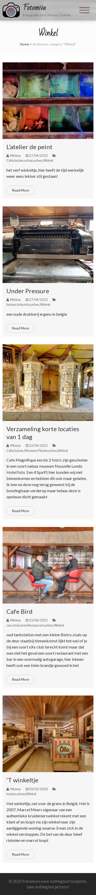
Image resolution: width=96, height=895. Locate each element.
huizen (19, 160)
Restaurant (35, 625)
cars (9, 625)
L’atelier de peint (29, 146)
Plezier (43, 451)
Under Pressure (27, 291)
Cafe (9, 160)
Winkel (48, 160)
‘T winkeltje (22, 780)
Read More (20, 190)
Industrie (23, 304)
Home (24, 44)
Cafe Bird (19, 611)
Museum (30, 451)
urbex (38, 160)
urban (28, 160)
